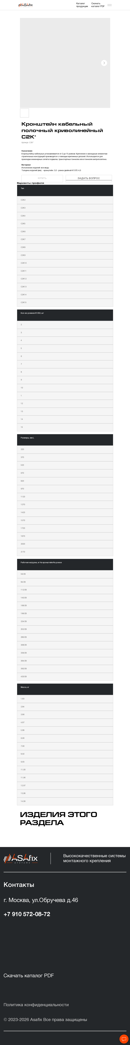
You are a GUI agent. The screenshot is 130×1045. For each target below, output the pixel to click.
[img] (25, 5)
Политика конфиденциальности (36, 1005)
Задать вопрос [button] (89, 178)
